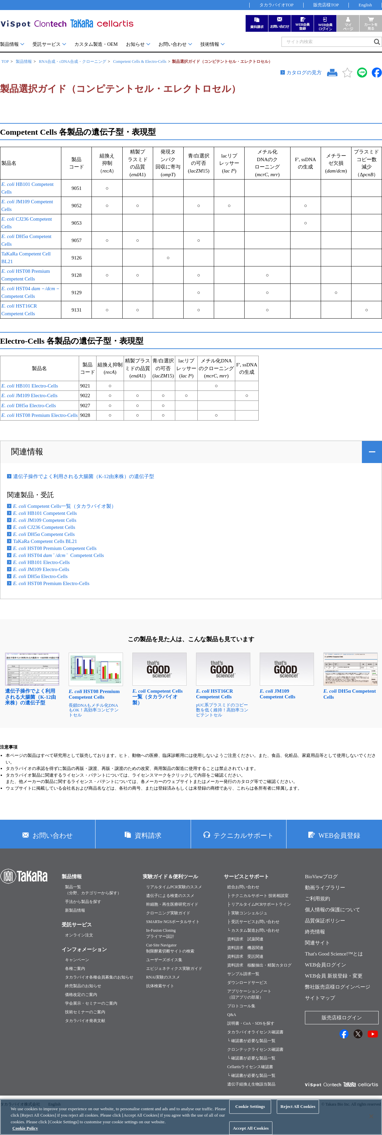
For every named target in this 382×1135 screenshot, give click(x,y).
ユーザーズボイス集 (164, 959)
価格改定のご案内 (81, 994)
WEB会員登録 (339, 835)
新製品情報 (75, 910)
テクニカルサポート (243, 835)
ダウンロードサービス (247, 982)
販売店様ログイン (342, 1017)
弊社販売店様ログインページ (337, 987)
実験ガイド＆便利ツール (170, 876)
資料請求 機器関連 (245, 947)
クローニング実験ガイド (168, 913)
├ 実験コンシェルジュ (247, 913)
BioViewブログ (321, 876)
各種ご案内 (75, 968)
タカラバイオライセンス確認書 (255, 1032)
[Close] (371, 1123)
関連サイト (317, 942)
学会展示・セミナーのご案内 (91, 1003)
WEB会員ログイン (325, 965)
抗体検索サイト (160, 986)
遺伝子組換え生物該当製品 (251, 1084)
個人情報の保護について (332, 909)
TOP (5, 61)
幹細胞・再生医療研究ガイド (172, 904)
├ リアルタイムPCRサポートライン (259, 904)
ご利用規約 (317, 898)
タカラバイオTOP (276, 4)
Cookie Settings (250, 1113)
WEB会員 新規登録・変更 (334, 976)
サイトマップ (320, 998)
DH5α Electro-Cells (28, 405)
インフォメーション (84, 949)
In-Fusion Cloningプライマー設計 (161, 933)
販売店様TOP (326, 4)
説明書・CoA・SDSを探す (250, 1023)
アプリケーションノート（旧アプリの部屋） (249, 994)
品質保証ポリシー (325, 920)
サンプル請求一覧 (243, 974)
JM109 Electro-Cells (29, 395)
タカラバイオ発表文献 (85, 1020)
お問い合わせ (172, 44)
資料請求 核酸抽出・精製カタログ (259, 965)
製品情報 (9, 44)
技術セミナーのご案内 (85, 1012)
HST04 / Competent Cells (58, 555)
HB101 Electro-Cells (29, 385)
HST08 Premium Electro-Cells (39, 415)
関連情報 (27, 451)
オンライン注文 (79, 935)
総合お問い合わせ (243, 887)
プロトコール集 (241, 1006)
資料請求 (148, 835)
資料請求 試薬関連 (245, 939)
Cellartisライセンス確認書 (250, 1066)
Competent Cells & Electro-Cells (139, 61)
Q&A (231, 1014)
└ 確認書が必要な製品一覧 (251, 1040)
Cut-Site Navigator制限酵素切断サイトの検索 (170, 948)
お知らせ (135, 44)
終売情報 (315, 931)
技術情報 (209, 44)
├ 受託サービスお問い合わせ (253, 921)
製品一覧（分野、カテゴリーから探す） (93, 890)
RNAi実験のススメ (163, 977)
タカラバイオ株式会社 (20, 1104)
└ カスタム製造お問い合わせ (253, 930)
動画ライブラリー (325, 887)
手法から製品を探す (83, 901)
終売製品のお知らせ (83, 986)
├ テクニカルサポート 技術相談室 (258, 895)
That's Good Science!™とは (334, 953)
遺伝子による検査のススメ (170, 895)
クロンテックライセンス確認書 (255, 1049)
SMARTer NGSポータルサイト (173, 921)
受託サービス (47, 44)
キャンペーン (77, 959)
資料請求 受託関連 (245, 956)
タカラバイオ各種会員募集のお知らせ (99, 977)
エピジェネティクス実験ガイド (174, 968)
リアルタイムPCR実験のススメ (174, 887)
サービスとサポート (246, 876)
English (365, 4)
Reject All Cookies (297, 1113)
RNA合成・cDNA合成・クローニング (72, 61)
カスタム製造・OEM (96, 44)
